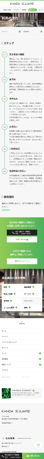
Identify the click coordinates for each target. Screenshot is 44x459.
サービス (16, 10)
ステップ (11, 31)
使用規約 (12, 103)
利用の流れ (32, 10)
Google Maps (7, 423)
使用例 (24, 10)
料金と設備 (7, 10)
